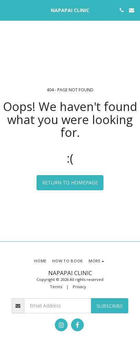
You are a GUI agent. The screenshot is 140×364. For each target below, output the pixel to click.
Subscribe (110, 306)
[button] (7, 10)
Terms (56, 286)
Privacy (79, 286)
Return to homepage (70, 182)
